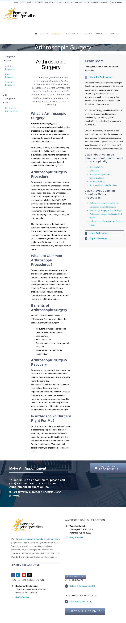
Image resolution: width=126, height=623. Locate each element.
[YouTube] (24, 575)
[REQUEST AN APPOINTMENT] (108, 468)
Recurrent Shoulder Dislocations (103, 185)
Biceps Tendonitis (97, 178)
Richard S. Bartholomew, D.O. (82, 586)
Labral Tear (94, 171)
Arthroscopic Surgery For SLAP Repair (106, 210)
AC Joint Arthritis (97, 181)
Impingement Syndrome (100, 174)
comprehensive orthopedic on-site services (38, 539)
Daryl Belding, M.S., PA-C (80, 602)
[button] (104, 77)
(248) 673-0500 (116, 2)
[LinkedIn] (18, 575)
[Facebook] (13, 575)
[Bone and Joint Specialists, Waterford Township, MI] (75, 577)
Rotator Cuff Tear (97, 167)
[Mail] (29, 575)
